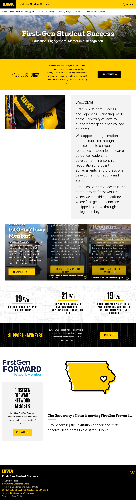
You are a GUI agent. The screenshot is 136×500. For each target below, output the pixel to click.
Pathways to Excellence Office (15, 484)
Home (4, 12)
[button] (128, 4)
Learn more (22, 432)
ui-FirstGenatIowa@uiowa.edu (21, 493)
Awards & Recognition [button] (96, 12)
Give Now (109, 335)
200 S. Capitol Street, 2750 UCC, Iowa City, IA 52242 (25, 490)
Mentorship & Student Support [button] (21, 12)
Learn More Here (109, 74)
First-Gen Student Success (34, 4)
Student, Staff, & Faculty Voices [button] (70, 12)
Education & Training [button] (46, 12)
